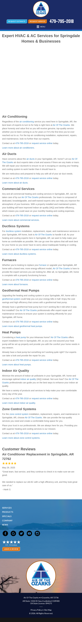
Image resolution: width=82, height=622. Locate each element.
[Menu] (41, 26)
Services (7, 508)
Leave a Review (11, 549)
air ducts (30, 159)
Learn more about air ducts (15, 183)
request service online (42, 143)
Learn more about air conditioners (18, 148)
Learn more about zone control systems (21, 438)
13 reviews (13, 545)
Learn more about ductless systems (19, 254)
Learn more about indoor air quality (18, 403)
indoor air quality (28, 379)
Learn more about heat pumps (16, 364)
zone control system (19, 414)
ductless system (13, 231)
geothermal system (11, 299)
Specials (7, 516)
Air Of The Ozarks (61, 125)
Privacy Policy (36, 610)
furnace (42, 265)
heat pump (21, 337)
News (5, 525)
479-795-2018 (22, 143)
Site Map (48, 610)
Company (7, 520)
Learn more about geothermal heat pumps (22, 326)
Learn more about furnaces (15, 284)
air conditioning (26, 121)
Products (7, 512)
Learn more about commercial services (20, 220)
